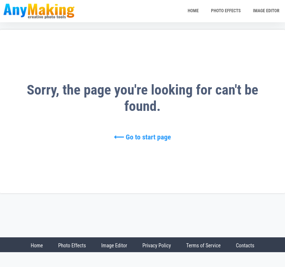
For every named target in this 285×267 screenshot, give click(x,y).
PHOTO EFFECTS (226, 10)
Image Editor (114, 245)
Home (37, 245)
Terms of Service (203, 245)
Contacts (245, 245)
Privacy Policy (156, 245)
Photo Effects (72, 245)
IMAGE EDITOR (266, 10)
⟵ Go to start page (142, 137)
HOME (193, 10)
